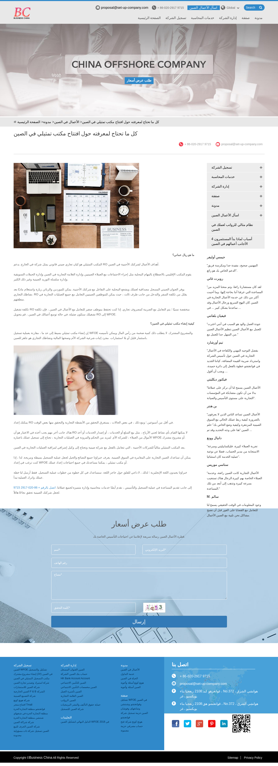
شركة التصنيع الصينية (25, 695)
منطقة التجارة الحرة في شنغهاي (31, 713)
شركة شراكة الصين (24, 722)
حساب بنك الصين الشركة (74, 674)
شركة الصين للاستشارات (27, 687)
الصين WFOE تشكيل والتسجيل (30, 669)
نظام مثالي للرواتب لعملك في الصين (232, 227)
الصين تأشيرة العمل (71, 691)
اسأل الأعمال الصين (203, 7)
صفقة (246, 18)
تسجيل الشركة (175, 18)
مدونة (259, 18)
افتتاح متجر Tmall (23, 704)
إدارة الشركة (228, 18)
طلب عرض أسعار (139, 80)
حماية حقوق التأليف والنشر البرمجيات (80, 704)
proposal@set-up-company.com (122, 7)
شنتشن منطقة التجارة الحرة (29, 717)
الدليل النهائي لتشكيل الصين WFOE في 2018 (85, 721)
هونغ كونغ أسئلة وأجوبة (132, 682)
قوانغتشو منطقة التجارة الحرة (29, 709)
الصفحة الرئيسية (149, 18)
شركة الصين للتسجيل (72, 709)
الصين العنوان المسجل (73, 669)
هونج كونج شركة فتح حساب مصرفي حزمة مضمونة (132, 726)
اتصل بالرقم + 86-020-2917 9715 (35, 487)
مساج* (139, 585)
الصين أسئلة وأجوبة (131, 687)
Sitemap (233, 757)
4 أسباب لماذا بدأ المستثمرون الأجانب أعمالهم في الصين (231, 241)
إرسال (139, 621)
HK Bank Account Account (75, 678)
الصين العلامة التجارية (72, 695)
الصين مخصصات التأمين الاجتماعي (79, 687)
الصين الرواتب (68, 700)
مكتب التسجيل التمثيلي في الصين (31, 678)
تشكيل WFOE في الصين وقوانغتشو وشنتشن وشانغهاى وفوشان (134, 704)
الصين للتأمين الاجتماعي (73, 682)
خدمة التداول (127, 674)
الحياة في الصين (129, 678)
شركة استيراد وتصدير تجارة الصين (31, 682)
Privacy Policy (253, 757)
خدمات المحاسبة (202, 18)
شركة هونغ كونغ (22, 700)
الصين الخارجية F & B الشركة (29, 691)
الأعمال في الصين (66, 122)
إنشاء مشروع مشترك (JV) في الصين (33, 674)
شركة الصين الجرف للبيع (27, 726)
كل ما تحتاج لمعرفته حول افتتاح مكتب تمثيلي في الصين (120, 122)
